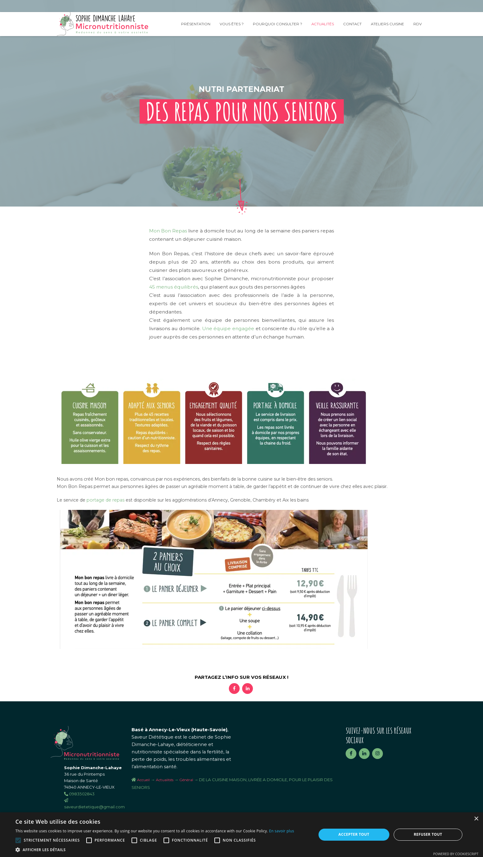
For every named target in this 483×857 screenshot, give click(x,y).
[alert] (241, 834)
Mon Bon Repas (168, 231)
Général (186, 779)
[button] (154, 849)
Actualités (322, 24)
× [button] (476, 819)
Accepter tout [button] (354, 834)
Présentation (195, 24)
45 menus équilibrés (173, 287)
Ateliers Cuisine (387, 24)
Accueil (143, 779)
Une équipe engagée (228, 328)
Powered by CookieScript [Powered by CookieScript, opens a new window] (455, 853)
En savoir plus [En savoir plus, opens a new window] (281, 831)
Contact (352, 24)
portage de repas (105, 500)
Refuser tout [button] (428, 834)
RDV (417, 24)
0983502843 (79, 793)
